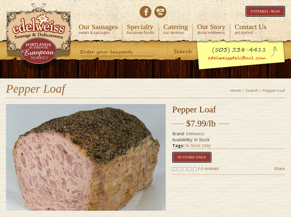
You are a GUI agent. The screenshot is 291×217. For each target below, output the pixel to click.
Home (235, 90)
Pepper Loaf (274, 90)
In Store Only (198, 145)
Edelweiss (195, 133)
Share (279, 168)
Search (252, 90)
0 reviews (210, 168)
